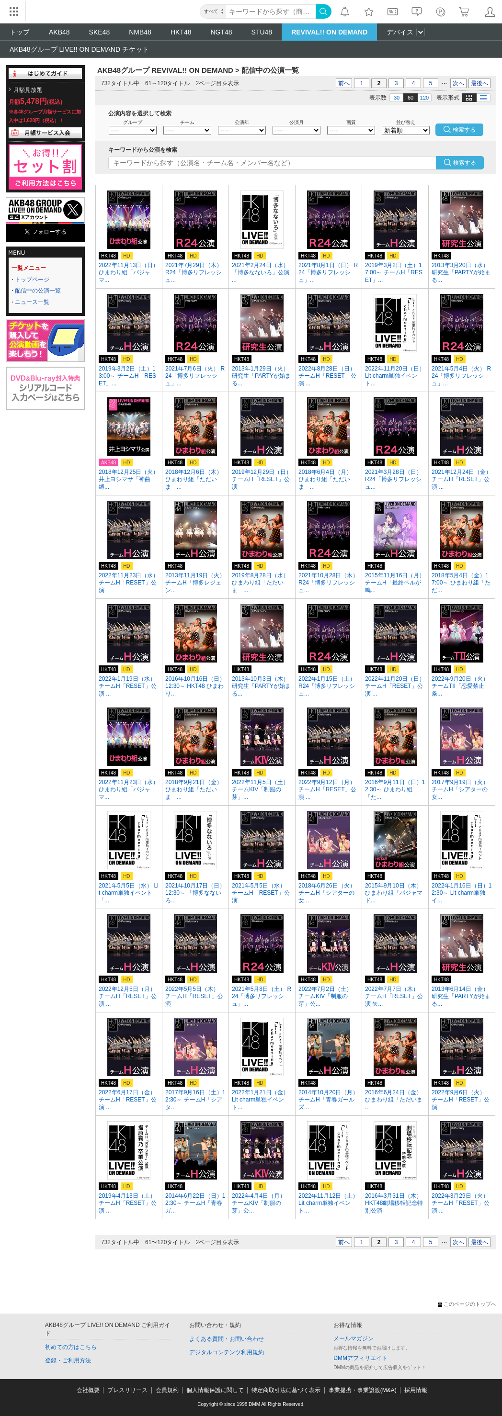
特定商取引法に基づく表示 (285, 1390)
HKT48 (181, 32)
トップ (20, 32)
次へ (458, 83)
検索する (464, 162)
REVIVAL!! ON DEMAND (329, 32)
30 (396, 98)
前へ (344, 83)
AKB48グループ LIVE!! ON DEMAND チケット (79, 49)
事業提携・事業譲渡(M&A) (363, 1390)
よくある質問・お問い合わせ (226, 1339)
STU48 (262, 32)
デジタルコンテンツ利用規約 (226, 1352)
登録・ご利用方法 (68, 1360)
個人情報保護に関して (215, 1390)
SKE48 (99, 32)
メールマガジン (353, 1338)
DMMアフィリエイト (360, 1358)
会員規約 (167, 1390)
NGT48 (221, 32)
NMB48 (140, 32)
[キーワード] (271, 11)
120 (424, 98)
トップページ (32, 279)
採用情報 (415, 1390)
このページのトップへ (467, 1304)
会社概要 (88, 1390)
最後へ (479, 83)
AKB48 (59, 32)
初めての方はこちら (71, 1347)
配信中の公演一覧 (38, 290)
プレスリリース (127, 1390)
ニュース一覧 (32, 302)
